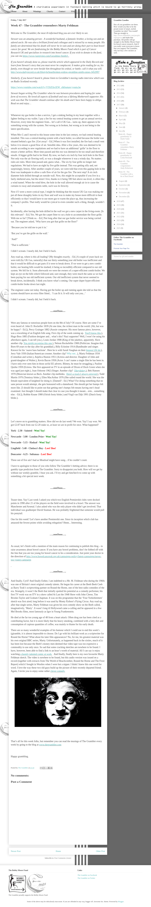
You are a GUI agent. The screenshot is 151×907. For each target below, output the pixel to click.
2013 (119, 89)
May (121, 123)
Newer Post (16, 851)
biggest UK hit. (93, 350)
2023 (119, 220)
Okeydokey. (80, 370)
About (24, 11)
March (121, 116)
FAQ (73, 11)
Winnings (37, 11)
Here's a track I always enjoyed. (81, 374)
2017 (119, 105)
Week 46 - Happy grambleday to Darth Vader (125, 136)
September (123, 185)
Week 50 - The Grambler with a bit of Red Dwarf (125, 174)
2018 (119, 201)
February (122, 112)
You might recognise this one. (38, 343)
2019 (119, 205)
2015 (119, 97)
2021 (119, 213)
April (121, 120)
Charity (50, 11)
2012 (119, 86)
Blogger (121, 901)
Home (14, 11)
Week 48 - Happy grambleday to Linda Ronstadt (125, 155)
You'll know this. (93, 333)
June (121, 127)
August (122, 181)
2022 (119, 217)
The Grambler (118, 244)
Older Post (100, 851)
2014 (119, 93)
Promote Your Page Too (121, 248)
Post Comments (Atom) (62, 858)
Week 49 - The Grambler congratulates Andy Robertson (125, 164)
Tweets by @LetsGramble (123, 256)
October (122, 189)
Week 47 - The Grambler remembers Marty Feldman (126, 145)
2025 (119, 228)
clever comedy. (57, 671)
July (120, 131)
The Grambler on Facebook (87, 875)
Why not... (72, 353)
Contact (62, 11)
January (122, 108)
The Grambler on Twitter (86, 878)
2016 (119, 101)
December (123, 197)
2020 (119, 209)
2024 (119, 224)
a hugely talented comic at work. (36, 654)
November (123, 193)
